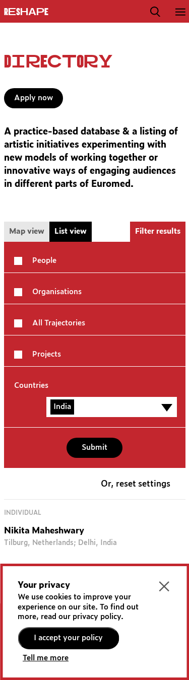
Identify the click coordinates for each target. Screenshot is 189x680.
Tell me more (46, 658)
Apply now (33, 98)
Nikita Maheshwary (44, 531)
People (44, 260)
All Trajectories (58, 323)
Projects (46, 354)
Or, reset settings (135, 484)
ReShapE (26, 12)
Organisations (57, 292)
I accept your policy (68, 638)
